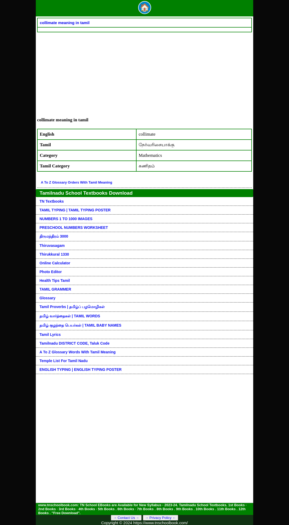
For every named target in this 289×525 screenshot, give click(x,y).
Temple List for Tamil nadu (64, 361)
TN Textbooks (52, 201)
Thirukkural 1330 (54, 254)
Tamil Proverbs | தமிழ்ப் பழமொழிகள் (72, 307)
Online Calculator (55, 263)
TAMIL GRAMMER (55, 289)
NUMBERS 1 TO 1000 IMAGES (66, 219)
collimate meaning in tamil (65, 22)
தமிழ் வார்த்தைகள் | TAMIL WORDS (70, 316)
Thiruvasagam (52, 245)
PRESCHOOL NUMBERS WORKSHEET (74, 227)
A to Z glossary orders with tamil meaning (76, 182)
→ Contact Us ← (126, 518)
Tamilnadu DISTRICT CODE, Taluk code (75, 343)
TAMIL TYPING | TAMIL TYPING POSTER (75, 210)
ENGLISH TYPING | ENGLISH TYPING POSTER (81, 369)
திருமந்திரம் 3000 (54, 236)
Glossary (47, 298)
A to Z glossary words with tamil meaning (78, 352)
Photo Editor (51, 272)
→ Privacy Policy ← (160, 518)
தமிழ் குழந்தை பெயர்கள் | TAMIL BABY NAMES (80, 325)
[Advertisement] (144, 72)
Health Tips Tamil (55, 280)
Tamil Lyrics (50, 334)
